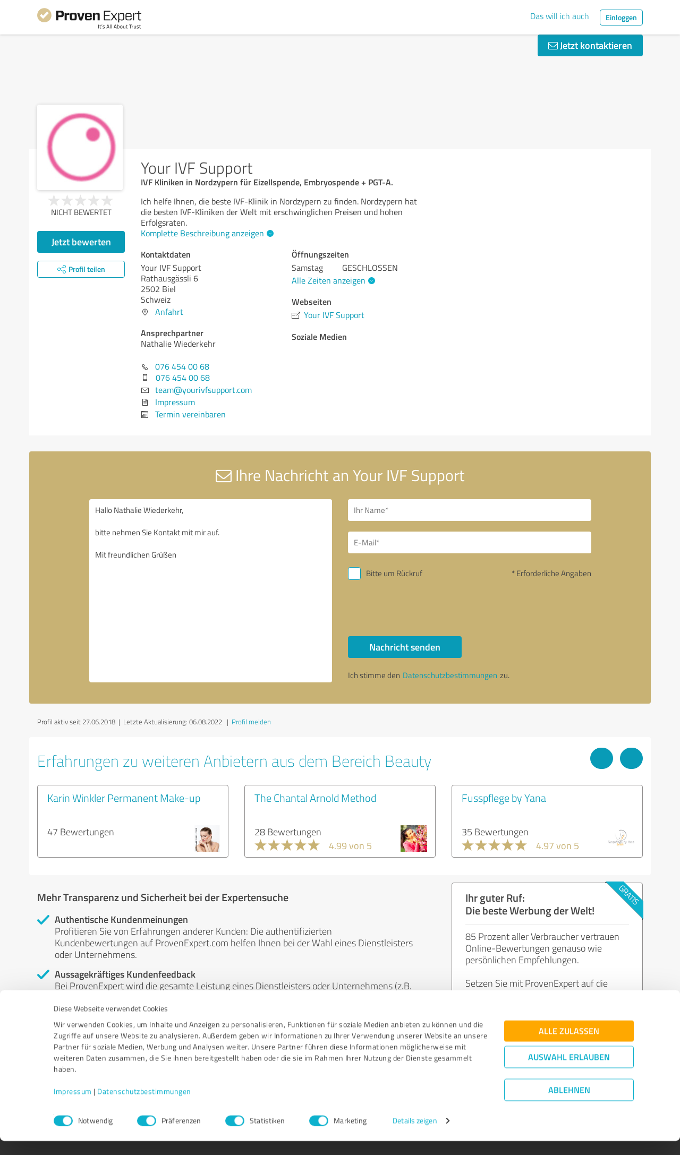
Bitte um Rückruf (394, 573)
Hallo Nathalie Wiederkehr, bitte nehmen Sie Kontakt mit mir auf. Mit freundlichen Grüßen (211, 590)
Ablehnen (569, 1104)
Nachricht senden (404, 647)
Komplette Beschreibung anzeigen (206, 233)
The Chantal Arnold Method (315, 797)
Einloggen (621, 17)
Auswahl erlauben (569, 1071)
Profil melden (251, 721)
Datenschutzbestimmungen (144, 1105)
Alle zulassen (569, 1045)
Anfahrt (169, 312)
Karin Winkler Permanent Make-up (123, 797)
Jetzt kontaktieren (590, 45)
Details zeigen (415, 1135)
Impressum (73, 1105)
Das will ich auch (559, 16)
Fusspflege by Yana (504, 797)
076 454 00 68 (182, 366)
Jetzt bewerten (81, 242)
